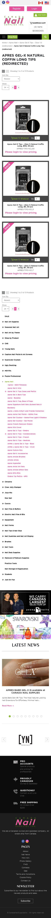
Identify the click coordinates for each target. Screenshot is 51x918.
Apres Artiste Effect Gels (17, 470)
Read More (7, 706)
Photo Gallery (25, 861)
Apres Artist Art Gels (16, 466)
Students (8, 574)
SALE (7, 316)
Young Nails (10, 349)
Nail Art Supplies (12, 322)
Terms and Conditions (25, 874)
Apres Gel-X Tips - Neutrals (18, 440)
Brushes (8, 541)
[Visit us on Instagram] (28, 841)
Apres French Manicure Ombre (19, 424)
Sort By (5, 75)
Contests (25, 867)
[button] (10, 717)
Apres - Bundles (14, 398)
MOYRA (8, 371)
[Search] (45, 37)
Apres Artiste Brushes (16, 457)
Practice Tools (11, 563)
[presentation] (4, 739)
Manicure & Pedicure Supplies (17, 558)
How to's (25, 858)
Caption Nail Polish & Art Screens (18, 354)
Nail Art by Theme (12, 332)
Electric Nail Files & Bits (15, 514)
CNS (6, 343)
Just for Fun (10, 580)
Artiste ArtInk (13, 460)
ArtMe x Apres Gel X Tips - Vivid (20, 447)
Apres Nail (13, 43)
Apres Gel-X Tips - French (18, 437)
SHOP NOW (25, 605)
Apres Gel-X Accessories (17, 453)
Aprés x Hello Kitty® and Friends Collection (25, 411)
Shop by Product (12, 338)
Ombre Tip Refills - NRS (17, 476)
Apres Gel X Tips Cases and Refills (21, 391)
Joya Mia (8, 492)
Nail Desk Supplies (12, 552)
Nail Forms (9, 525)
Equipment (9, 520)
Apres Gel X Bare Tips (16, 395)
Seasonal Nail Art (12, 327)
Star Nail (8, 498)
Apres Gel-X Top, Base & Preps (20, 401)
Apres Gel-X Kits (14, 388)
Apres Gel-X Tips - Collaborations (21, 434)
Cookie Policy (25, 877)
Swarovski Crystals (12, 360)
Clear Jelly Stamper (13, 487)
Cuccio (7, 503)
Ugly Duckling (10, 365)
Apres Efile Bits (13, 473)
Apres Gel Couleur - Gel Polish (20, 421)
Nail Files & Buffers (13, 509)
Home (4, 43)
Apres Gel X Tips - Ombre (18, 430)
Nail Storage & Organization (16, 569)
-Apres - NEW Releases (17, 385)
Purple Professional (13, 376)
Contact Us (25, 881)
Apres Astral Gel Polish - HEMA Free (22, 414)
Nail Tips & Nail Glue (13, 531)
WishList (23, 138)
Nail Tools (9, 547)
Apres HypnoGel (14, 463)
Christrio (8, 482)
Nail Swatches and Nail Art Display (19, 536)
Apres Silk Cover (14, 427)
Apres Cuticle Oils (14, 450)
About (25, 851)
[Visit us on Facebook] (23, 841)
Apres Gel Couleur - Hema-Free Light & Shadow (27, 417)
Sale (25, 871)
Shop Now (12, 37)
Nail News (25, 854)
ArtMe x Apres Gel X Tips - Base (20, 444)
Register (17, 8)
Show (4, 84)
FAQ (26, 864)
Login (34, 8)
